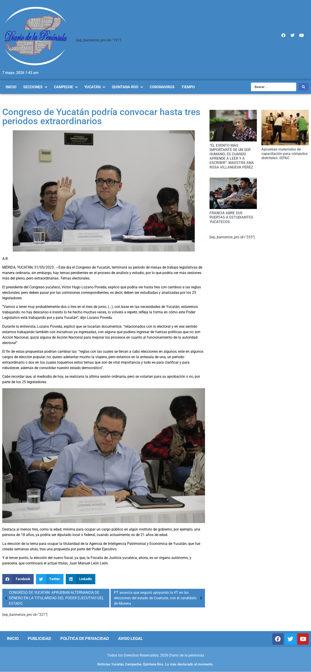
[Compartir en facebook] (18, 579)
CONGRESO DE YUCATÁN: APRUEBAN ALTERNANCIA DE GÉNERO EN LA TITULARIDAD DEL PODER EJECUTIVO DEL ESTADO (53, 598)
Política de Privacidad (84, 638)
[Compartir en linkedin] (80, 579)
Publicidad (39, 638)
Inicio (13, 638)
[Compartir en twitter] (50, 579)
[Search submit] (303, 87)
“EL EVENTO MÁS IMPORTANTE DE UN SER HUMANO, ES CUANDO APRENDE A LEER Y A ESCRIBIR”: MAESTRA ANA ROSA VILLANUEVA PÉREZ (232, 156)
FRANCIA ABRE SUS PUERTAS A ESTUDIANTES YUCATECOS (231, 217)
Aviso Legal (130, 638)
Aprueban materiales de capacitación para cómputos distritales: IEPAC (284, 153)
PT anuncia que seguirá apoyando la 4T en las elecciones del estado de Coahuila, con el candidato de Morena (159, 598)
